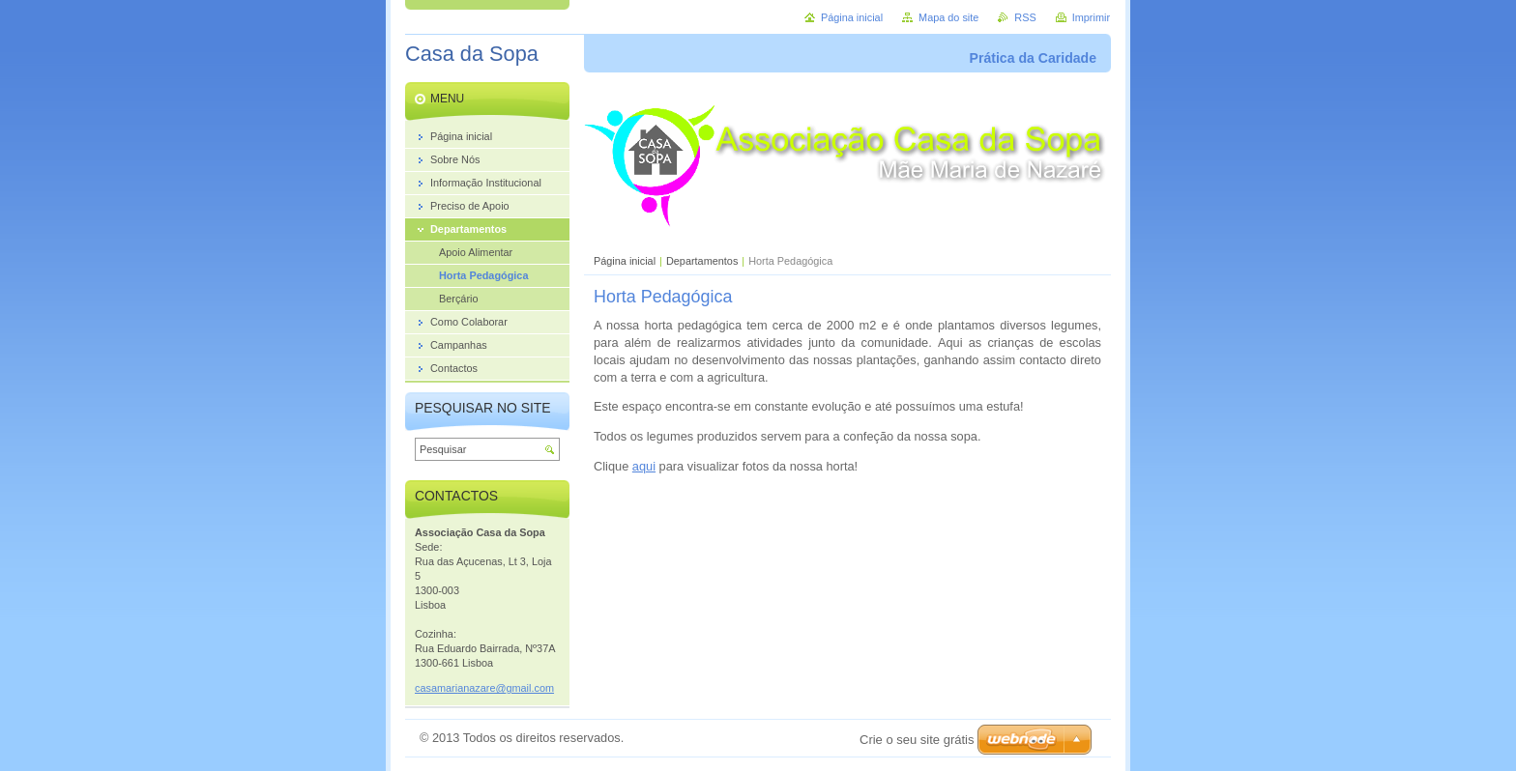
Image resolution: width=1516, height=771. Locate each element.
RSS (1024, 17)
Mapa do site (948, 17)
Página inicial (625, 261)
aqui (644, 466)
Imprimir (1091, 17)
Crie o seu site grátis (917, 739)
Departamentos (702, 261)
